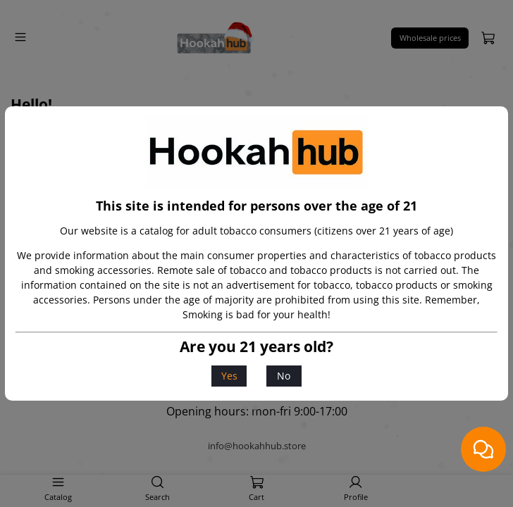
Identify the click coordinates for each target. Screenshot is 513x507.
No (283, 375)
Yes (229, 375)
